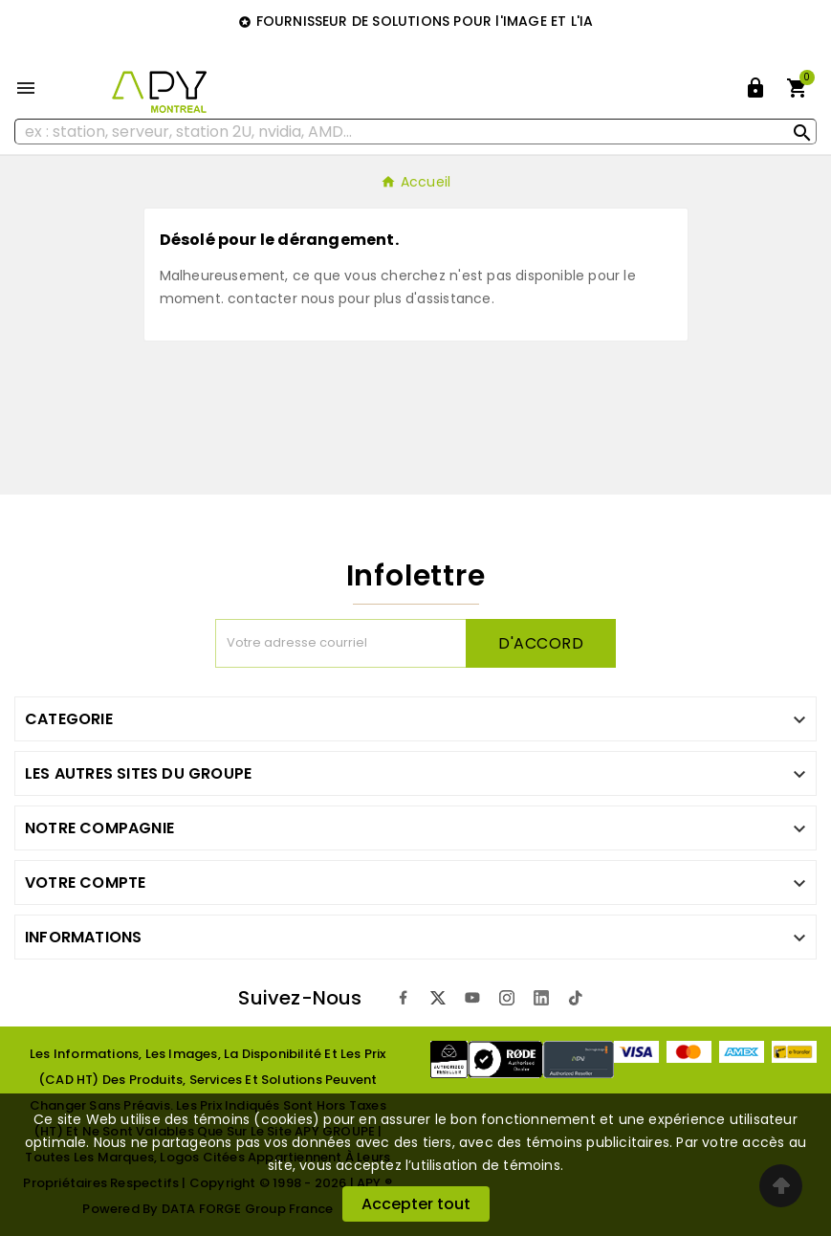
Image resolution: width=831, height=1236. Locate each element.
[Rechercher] (415, 131)
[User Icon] (755, 88)
